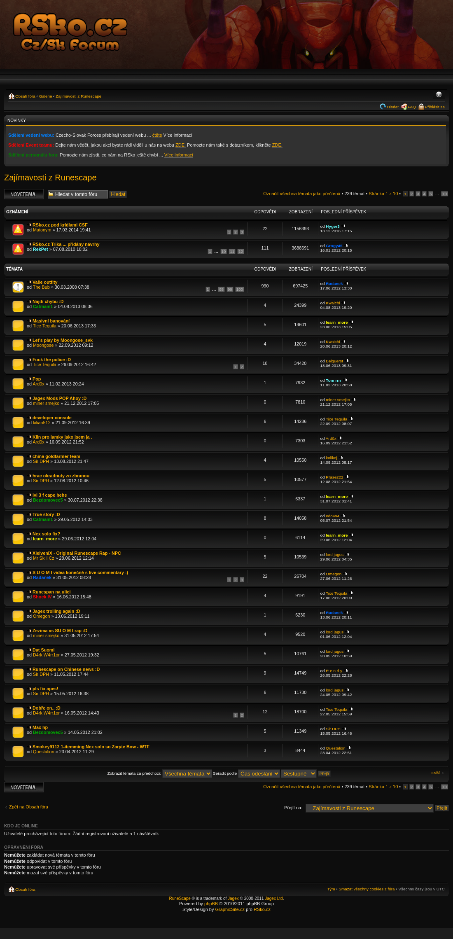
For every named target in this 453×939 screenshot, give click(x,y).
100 (239, 289)
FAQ (412, 107)
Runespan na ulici (51, 591)
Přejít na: (293, 807)
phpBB (211, 903)
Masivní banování (51, 320)
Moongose (43, 345)
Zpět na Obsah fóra (28, 806)
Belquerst (334, 361)
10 (444, 194)
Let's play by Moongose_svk (63, 340)
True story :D (46, 514)
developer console (52, 417)
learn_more (337, 322)
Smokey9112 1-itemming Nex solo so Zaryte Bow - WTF (91, 746)
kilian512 (42, 422)
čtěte (157, 135)
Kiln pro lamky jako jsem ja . (62, 436)
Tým (331, 889)
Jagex (233, 898)
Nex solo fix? (46, 533)
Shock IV (42, 596)
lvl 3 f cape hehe (50, 495)
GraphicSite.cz (230, 909)
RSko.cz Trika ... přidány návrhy (66, 244)
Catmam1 (43, 306)
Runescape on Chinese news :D (66, 669)
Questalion (43, 751)
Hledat (393, 107)
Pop (37, 378)
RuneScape (180, 898)
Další (435, 773)
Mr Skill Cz (43, 558)
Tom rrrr (333, 380)
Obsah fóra (25, 96)
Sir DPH (41, 461)
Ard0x (38, 383)
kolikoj (331, 457)
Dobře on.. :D (47, 707)
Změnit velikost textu (439, 95)
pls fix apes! (45, 688)
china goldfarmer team (56, 456)
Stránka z (383, 193)
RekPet (40, 249)
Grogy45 (334, 245)
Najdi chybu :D (48, 301)
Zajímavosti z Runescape (78, 96)
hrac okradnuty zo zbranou (61, 475)
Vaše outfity (45, 282)
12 (240, 251)
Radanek (334, 283)
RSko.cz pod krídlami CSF (60, 224)
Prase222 (334, 477)
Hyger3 (332, 226)
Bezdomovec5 (48, 500)
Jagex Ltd (274, 898)
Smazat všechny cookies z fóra (367, 889)
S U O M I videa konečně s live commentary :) (80, 572)
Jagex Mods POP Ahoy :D (59, 398)
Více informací (178, 154)
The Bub (41, 287)
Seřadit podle (246, 773)
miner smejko (46, 403)
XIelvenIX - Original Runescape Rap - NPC (77, 553)
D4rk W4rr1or (46, 654)
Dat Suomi (43, 649)
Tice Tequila (44, 325)
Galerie (45, 96)
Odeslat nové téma (24, 194)
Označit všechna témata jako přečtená (301, 193)
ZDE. (180, 144)
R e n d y (334, 670)
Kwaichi (333, 303)
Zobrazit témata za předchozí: (159, 773)
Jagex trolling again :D (56, 611)
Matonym (42, 229)
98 (221, 289)
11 (232, 251)
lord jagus (334, 554)
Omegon (333, 574)
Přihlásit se (435, 107)
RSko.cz (262, 909)
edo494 (332, 516)
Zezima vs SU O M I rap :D (60, 630)
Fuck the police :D (52, 359)
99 (230, 289)
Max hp (40, 727)
